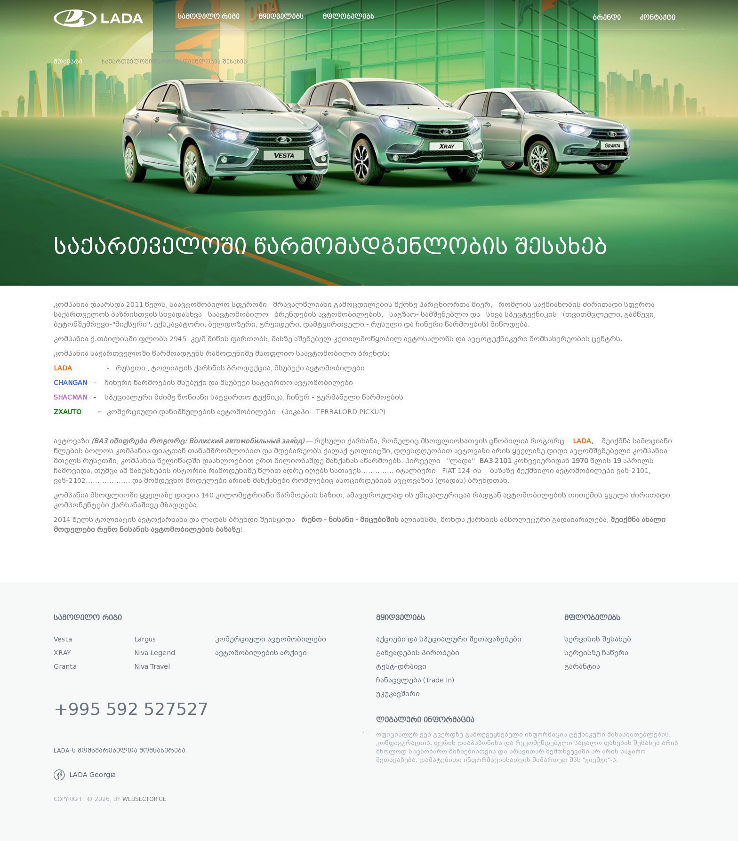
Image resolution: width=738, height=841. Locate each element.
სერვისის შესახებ (597, 639)
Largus (145, 639)
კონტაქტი (657, 18)
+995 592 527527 (131, 709)
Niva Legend (154, 653)
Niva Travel (152, 667)
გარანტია (582, 667)
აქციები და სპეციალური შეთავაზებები (448, 639)
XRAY (62, 653)
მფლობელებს (348, 17)
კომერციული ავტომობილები (270, 639)
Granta (65, 667)
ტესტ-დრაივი (401, 667)
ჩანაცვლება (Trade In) (415, 680)
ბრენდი (607, 18)
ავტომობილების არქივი (261, 653)
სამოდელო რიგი (209, 17)
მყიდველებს (281, 17)
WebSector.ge (144, 798)
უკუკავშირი (398, 694)
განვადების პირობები (417, 653)
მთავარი (68, 61)
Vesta (63, 639)
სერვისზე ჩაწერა (596, 653)
